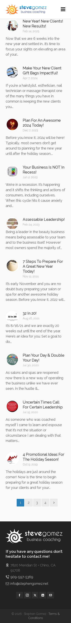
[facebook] (19, 595)
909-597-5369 (21, 577)
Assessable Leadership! (44, 219)
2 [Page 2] (29, 503)
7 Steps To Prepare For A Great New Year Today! (43, 266)
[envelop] (50, 595)
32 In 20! (30, 313)
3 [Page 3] (37, 503)
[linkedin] (42, 595)
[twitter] (35, 595)
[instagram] (27, 595)
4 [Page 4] (45, 503)
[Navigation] (63, 9)
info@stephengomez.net (29, 584)
